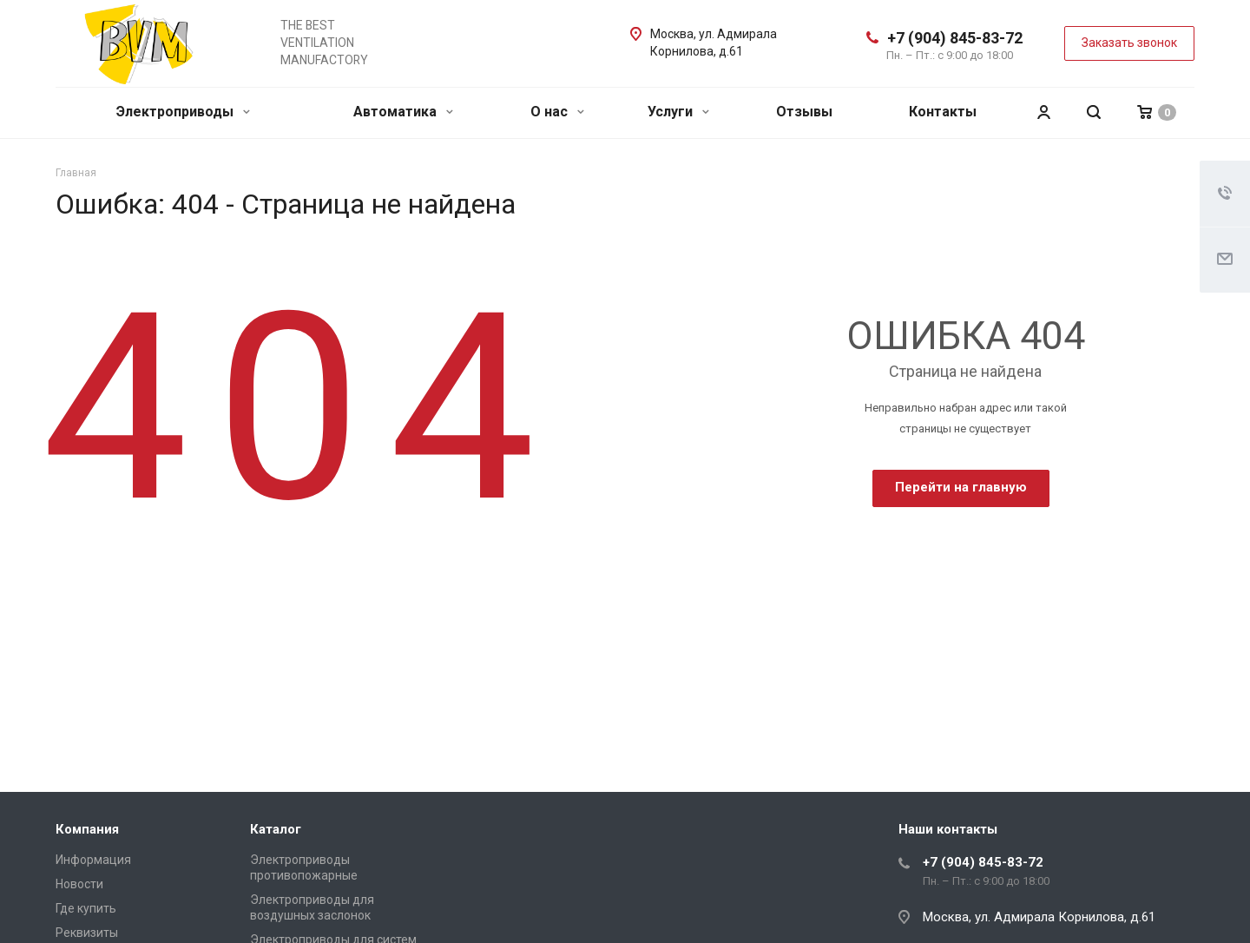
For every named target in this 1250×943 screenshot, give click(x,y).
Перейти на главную (961, 487)
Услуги (678, 111)
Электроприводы (183, 111)
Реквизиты (87, 933)
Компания (87, 829)
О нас (557, 111)
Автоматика (403, 111)
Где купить (86, 908)
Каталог (275, 829)
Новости (79, 884)
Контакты (943, 111)
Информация (93, 860)
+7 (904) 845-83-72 (955, 38)
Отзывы (804, 111)
